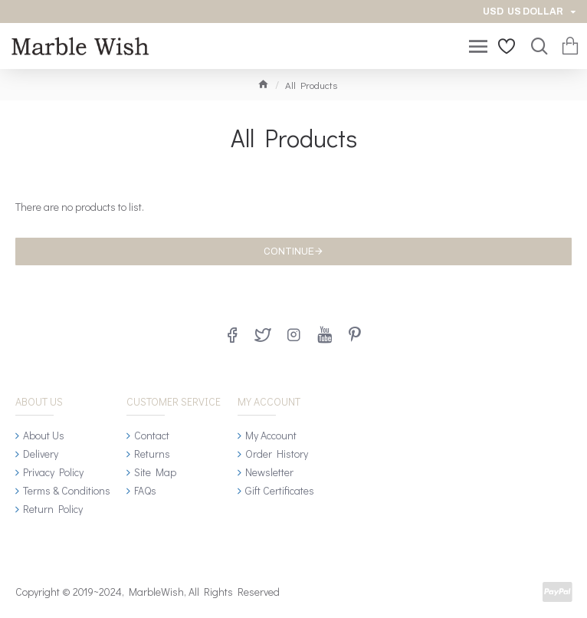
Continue (289, 251)
